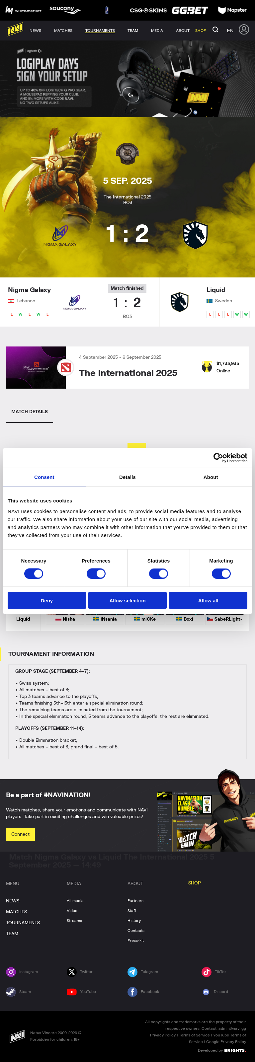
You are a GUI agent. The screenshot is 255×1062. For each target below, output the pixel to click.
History (134, 921)
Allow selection (127, 600)
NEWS (12, 901)
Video (72, 911)
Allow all (208, 600)
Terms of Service (194, 1035)
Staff (132, 911)
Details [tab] (127, 477)
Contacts (136, 931)
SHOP (194, 883)
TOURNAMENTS (23, 923)
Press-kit (136, 941)
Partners (135, 901)
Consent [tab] (44, 477)
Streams (74, 921)
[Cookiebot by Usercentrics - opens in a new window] (218, 458)
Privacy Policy (163, 1035)
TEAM (12, 934)
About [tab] (211, 477)
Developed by (222, 1050)
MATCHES (16, 912)
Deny (47, 600)
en (230, 30)
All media (75, 901)
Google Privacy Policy (226, 1042)
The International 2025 (128, 373)
